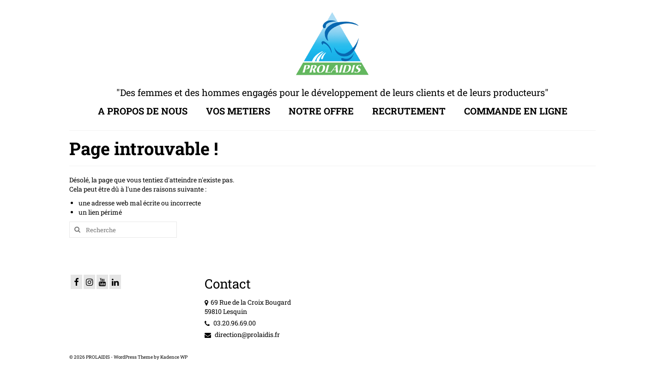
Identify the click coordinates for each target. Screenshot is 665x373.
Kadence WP (173, 357)
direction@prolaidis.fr (242, 334)
